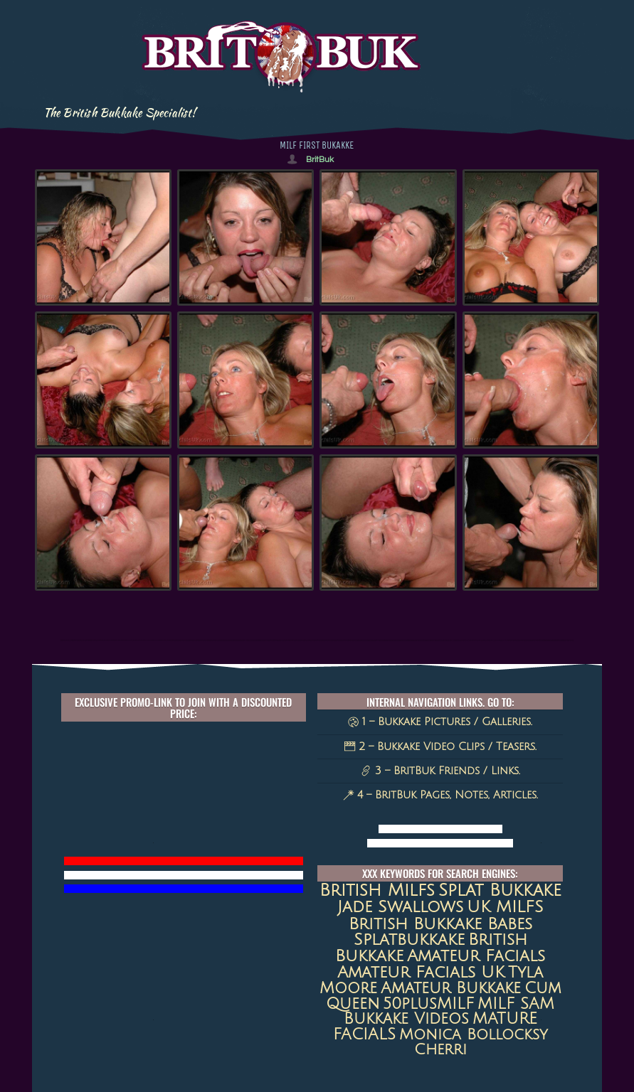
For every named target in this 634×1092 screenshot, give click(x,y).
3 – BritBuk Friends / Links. (440, 770)
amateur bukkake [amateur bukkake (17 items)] (451, 988)
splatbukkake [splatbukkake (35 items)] (409, 939)
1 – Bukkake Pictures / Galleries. (440, 721)
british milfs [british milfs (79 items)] (377, 890)
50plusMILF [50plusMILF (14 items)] (428, 1003)
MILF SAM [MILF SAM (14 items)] (515, 1003)
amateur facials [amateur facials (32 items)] (476, 956)
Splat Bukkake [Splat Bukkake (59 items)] (499, 890)
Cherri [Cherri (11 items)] (440, 1050)
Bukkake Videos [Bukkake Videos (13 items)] (406, 1018)
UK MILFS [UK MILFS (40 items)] (505, 907)
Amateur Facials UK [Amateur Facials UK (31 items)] (420, 972)
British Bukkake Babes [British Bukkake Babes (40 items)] (440, 924)
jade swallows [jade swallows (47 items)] (400, 907)
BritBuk (320, 159)
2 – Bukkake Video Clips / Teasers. (440, 746)
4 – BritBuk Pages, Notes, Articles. (440, 795)
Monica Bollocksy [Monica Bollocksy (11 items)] (473, 1035)
